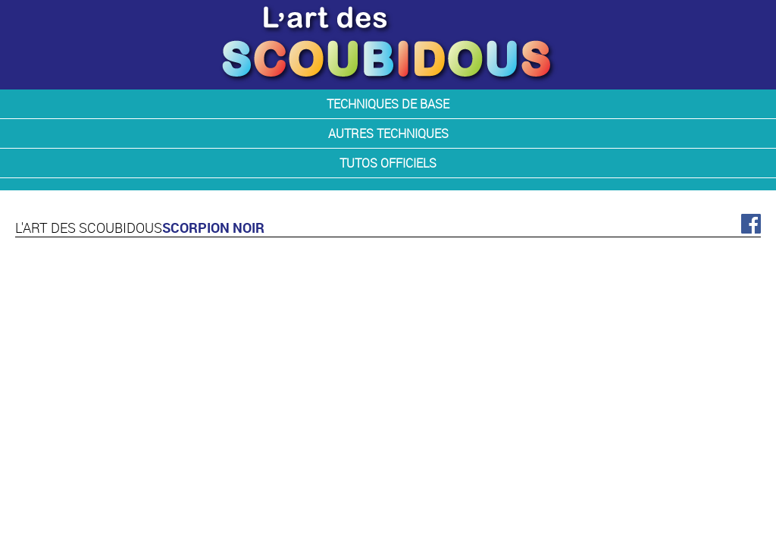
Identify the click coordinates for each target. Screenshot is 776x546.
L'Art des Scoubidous (88, 227)
